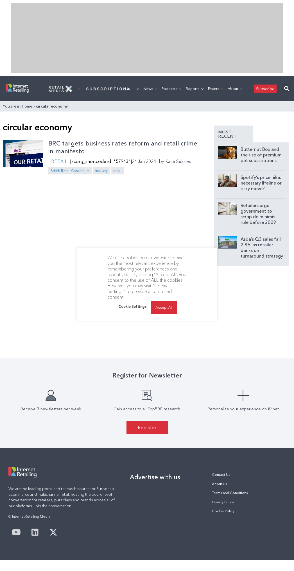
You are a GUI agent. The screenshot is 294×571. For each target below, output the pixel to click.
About (235, 88)
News (150, 88)
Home (27, 106)
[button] (286, 88)
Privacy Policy (223, 502)
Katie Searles (178, 161)
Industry (101, 171)
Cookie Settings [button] (133, 306)
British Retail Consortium (70, 171)
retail (117, 171)
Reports (194, 88)
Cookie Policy (223, 511)
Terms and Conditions (230, 493)
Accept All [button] (164, 307)
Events (215, 88)
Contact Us (221, 474)
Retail (59, 161)
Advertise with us (155, 477)
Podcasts (171, 88)
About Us (219, 484)
